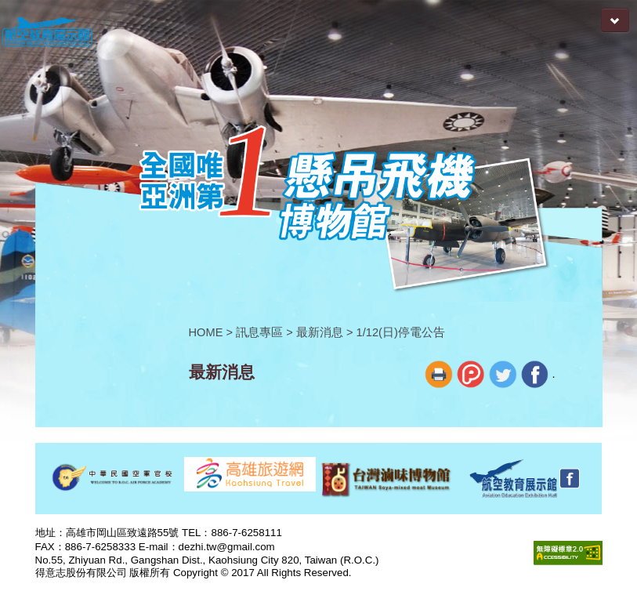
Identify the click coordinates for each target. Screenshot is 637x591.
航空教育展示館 (47, 32)
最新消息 (319, 332)
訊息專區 (259, 332)
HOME (206, 332)
